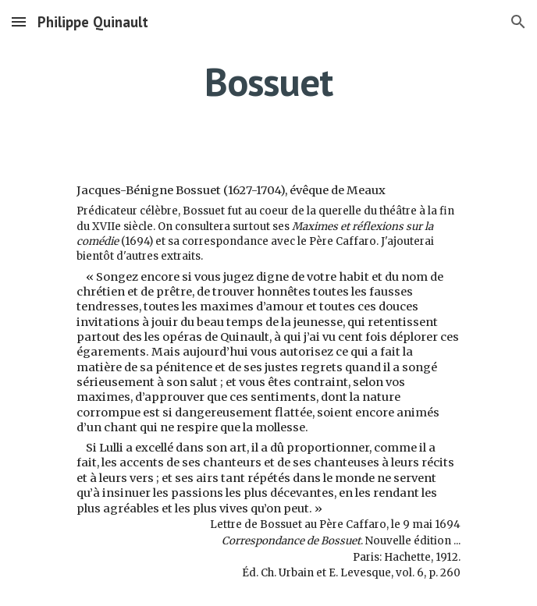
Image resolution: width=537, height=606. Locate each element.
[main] (268, 82)
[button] (18, 21)
